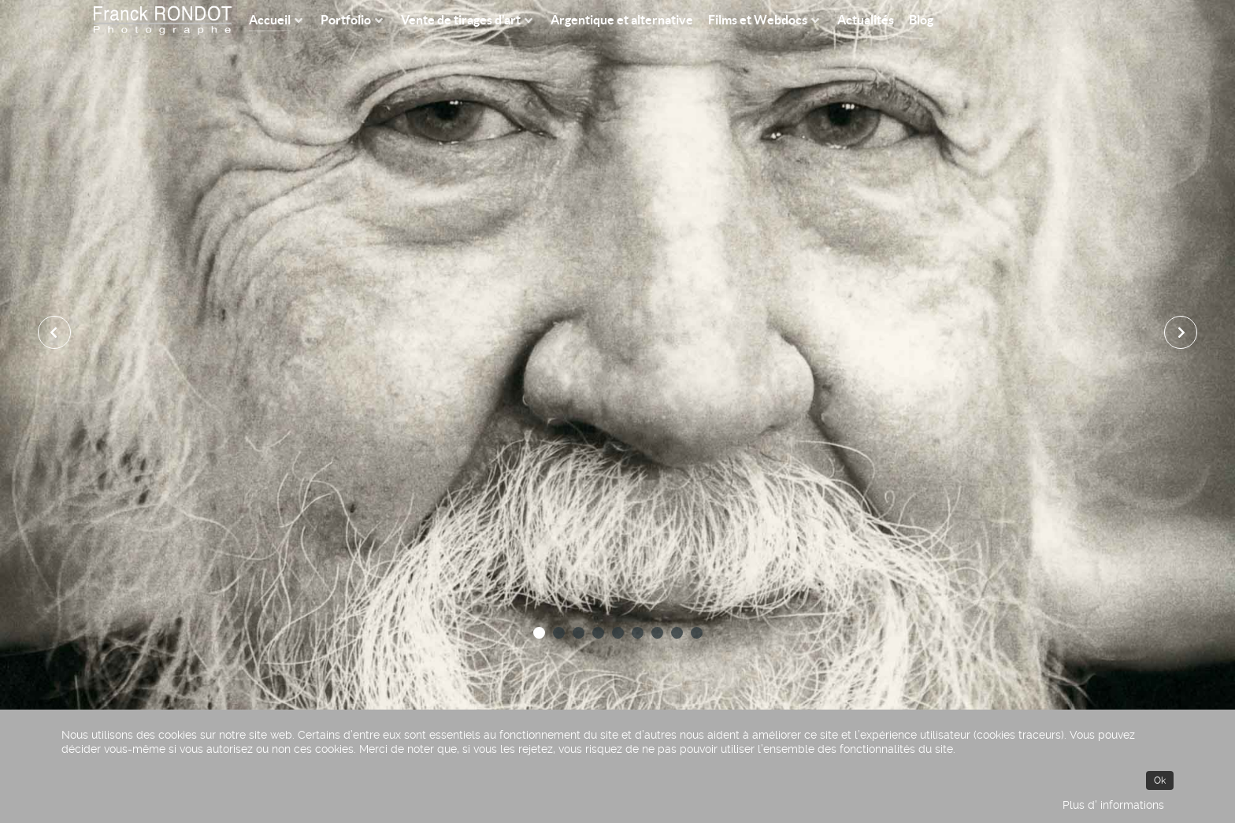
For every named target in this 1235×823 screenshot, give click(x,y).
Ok (1160, 780)
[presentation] (54, 332)
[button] (539, 633)
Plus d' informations (1113, 805)
